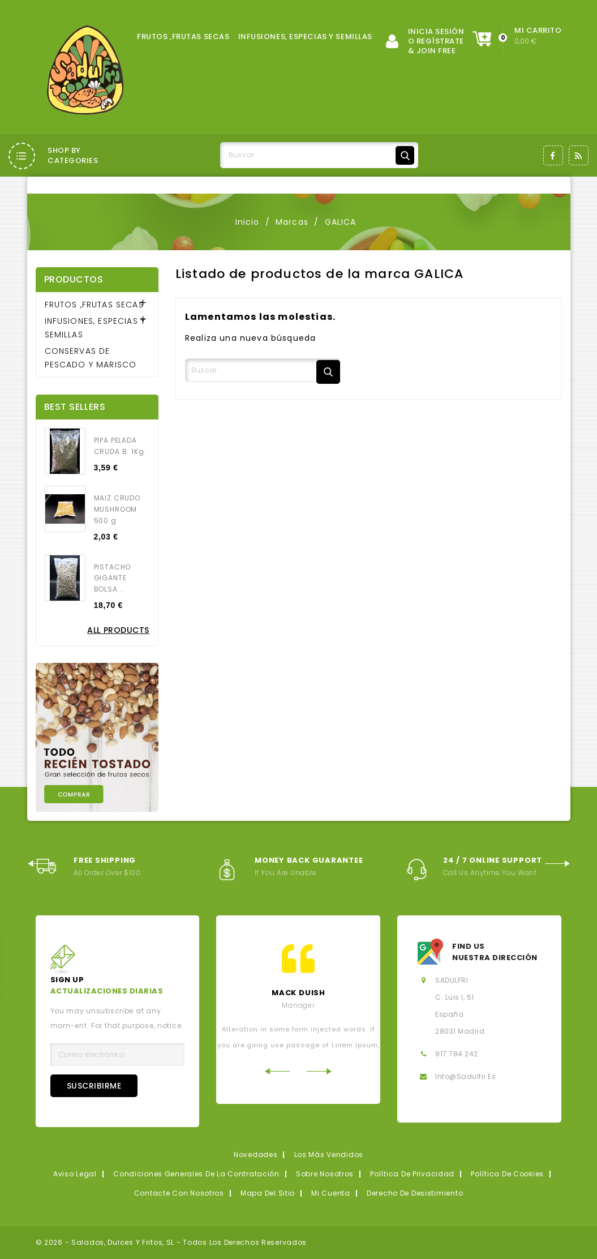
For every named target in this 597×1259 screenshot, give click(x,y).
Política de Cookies (507, 1174)
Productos (74, 279)
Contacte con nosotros (179, 1193)
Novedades (255, 1154)
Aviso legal (75, 1174)
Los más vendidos (329, 1154)
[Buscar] (319, 155)
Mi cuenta (330, 1193)
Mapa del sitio (267, 1193)
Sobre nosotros (325, 1174)
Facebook (553, 155)
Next (557, 863)
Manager (298, 1005)
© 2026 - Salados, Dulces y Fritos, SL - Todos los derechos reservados (171, 1242)
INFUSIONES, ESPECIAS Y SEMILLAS (305, 36)
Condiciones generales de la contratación (196, 1174)
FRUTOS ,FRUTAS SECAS (183, 36)
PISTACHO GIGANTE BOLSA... (112, 578)
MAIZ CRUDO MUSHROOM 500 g (117, 509)
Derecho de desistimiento (415, 1193)
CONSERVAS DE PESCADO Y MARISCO (91, 357)
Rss (578, 155)
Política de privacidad (412, 1174)
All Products (118, 630)
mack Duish (298, 992)
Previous (40, 863)
